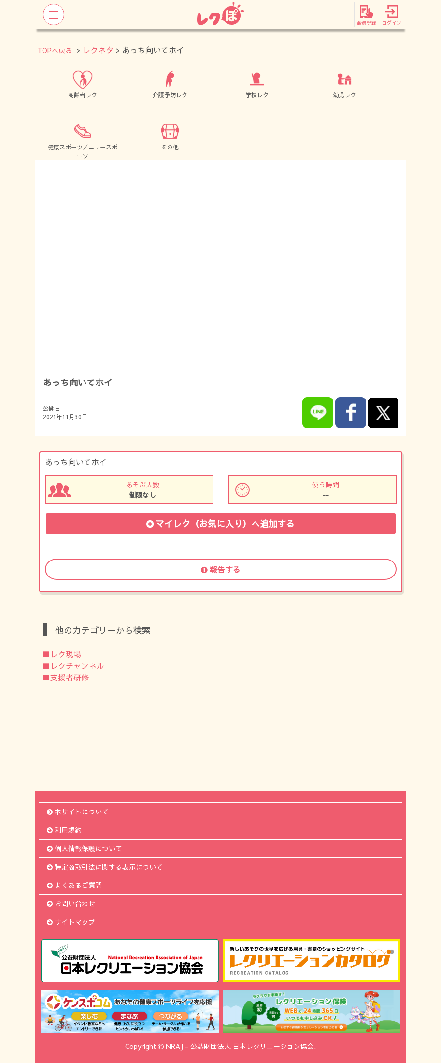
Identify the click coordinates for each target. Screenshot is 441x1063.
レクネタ (98, 49)
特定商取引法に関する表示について (105, 866)
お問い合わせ (71, 903)
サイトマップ (71, 922)
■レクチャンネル (73, 665)
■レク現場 (62, 654)
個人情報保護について (84, 848)
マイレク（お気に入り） (220, 523)
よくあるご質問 (74, 885)
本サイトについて (78, 811)
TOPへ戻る (54, 50)
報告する (221, 569)
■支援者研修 (66, 677)
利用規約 (64, 830)
